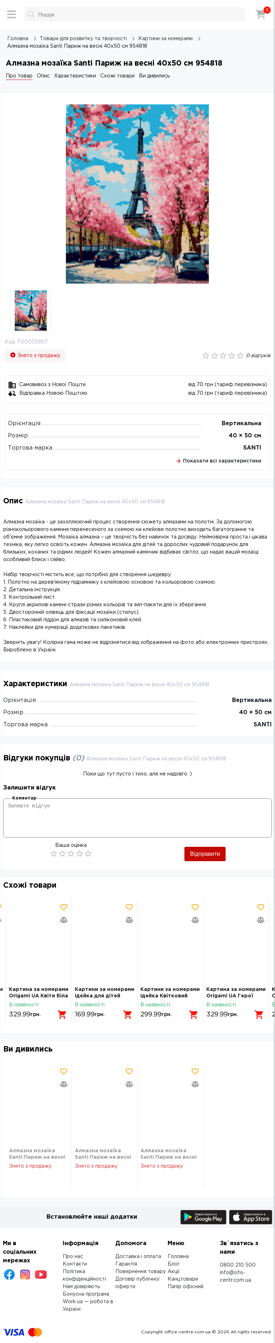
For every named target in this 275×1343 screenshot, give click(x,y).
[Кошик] (260, 14)
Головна (178, 1256)
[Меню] (11, 14)
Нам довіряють (81, 1287)
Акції (174, 1272)
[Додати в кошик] (62, 1014)
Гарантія (126, 1264)
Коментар (24, 798)
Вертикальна (241, 423)
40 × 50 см (245, 435)
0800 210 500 (238, 1265)
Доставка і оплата (138, 1256)
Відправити (205, 854)
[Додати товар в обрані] (64, 907)
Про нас (73, 1256)
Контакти (75, 1264)
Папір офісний (185, 1287)
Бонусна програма (86, 1294)
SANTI (252, 448)
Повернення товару (140, 1272)
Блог (174, 1264)
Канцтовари (183, 1279)
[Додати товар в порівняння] (64, 920)
